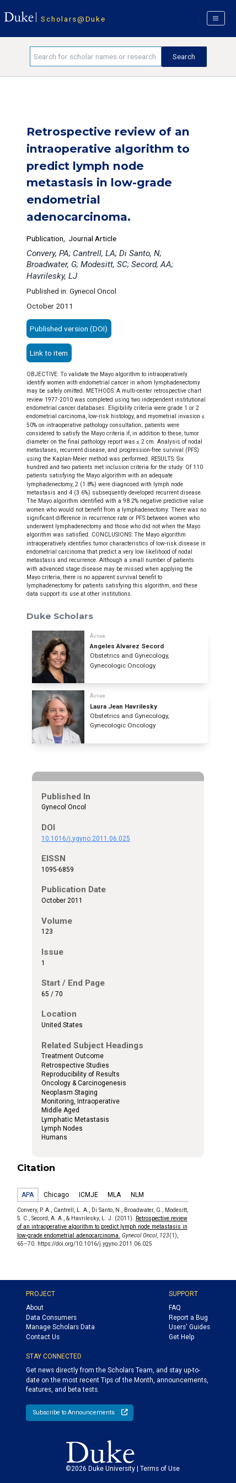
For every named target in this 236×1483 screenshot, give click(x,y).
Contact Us (43, 1337)
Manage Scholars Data (60, 1327)
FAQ (175, 1308)
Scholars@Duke (73, 18)
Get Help (181, 1337)
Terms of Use (160, 1468)
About (35, 1308)
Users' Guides (189, 1327)
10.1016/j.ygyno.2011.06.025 (85, 838)
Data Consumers (51, 1317)
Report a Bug (188, 1317)
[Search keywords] (96, 56)
